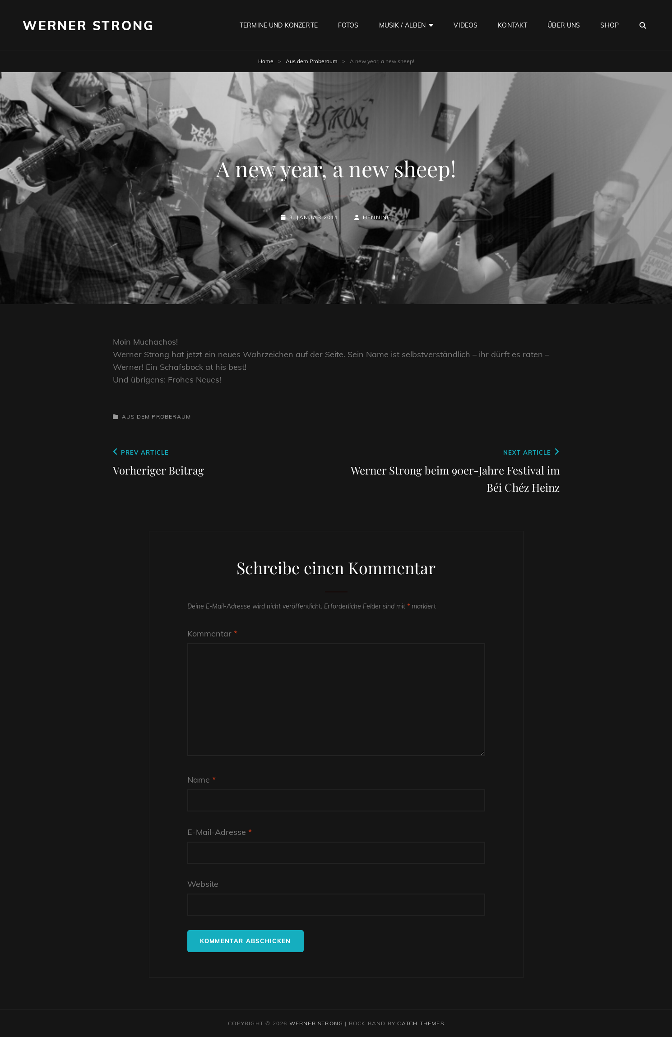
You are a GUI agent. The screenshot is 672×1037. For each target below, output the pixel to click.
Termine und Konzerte (279, 25)
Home (265, 61)
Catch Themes (420, 1023)
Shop (609, 25)
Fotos (348, 25)
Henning (377, 217)
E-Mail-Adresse (219, 832)
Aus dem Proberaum (312, 61)
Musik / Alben (402, 25)
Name (201, 779)
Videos (465, 25)
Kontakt (512, 25)
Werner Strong (88, 25)
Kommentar (212, 633)
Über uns (563, 25)
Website (202, 884)
